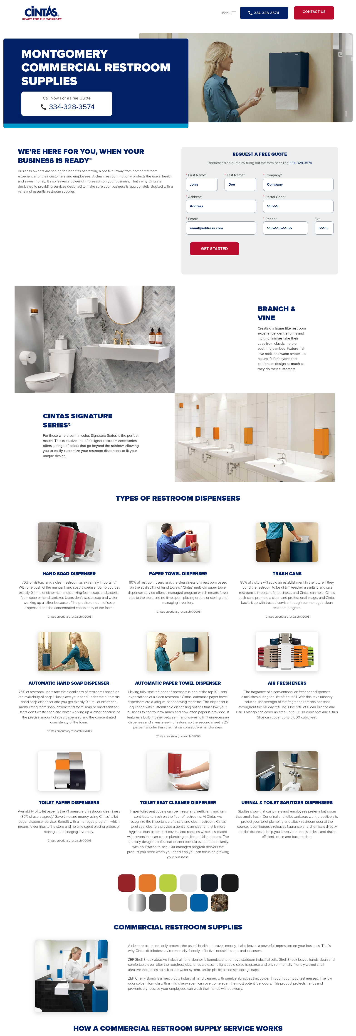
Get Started (214, 252)
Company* (273, 178)
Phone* (271, 222)
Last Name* (236, 178)
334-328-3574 (72, 110)
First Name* (197, 178)
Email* (193, 222)
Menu (210, 15)
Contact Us (309, 14)
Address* (195, 200)
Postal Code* (275, 200)
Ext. (318, 222)
